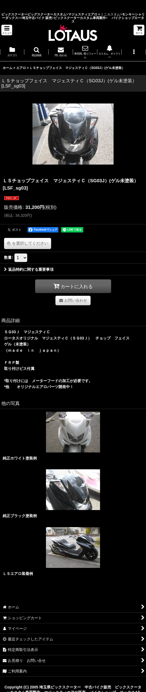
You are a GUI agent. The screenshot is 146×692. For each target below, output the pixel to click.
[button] (6, 30)
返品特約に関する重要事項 (29, 269)
